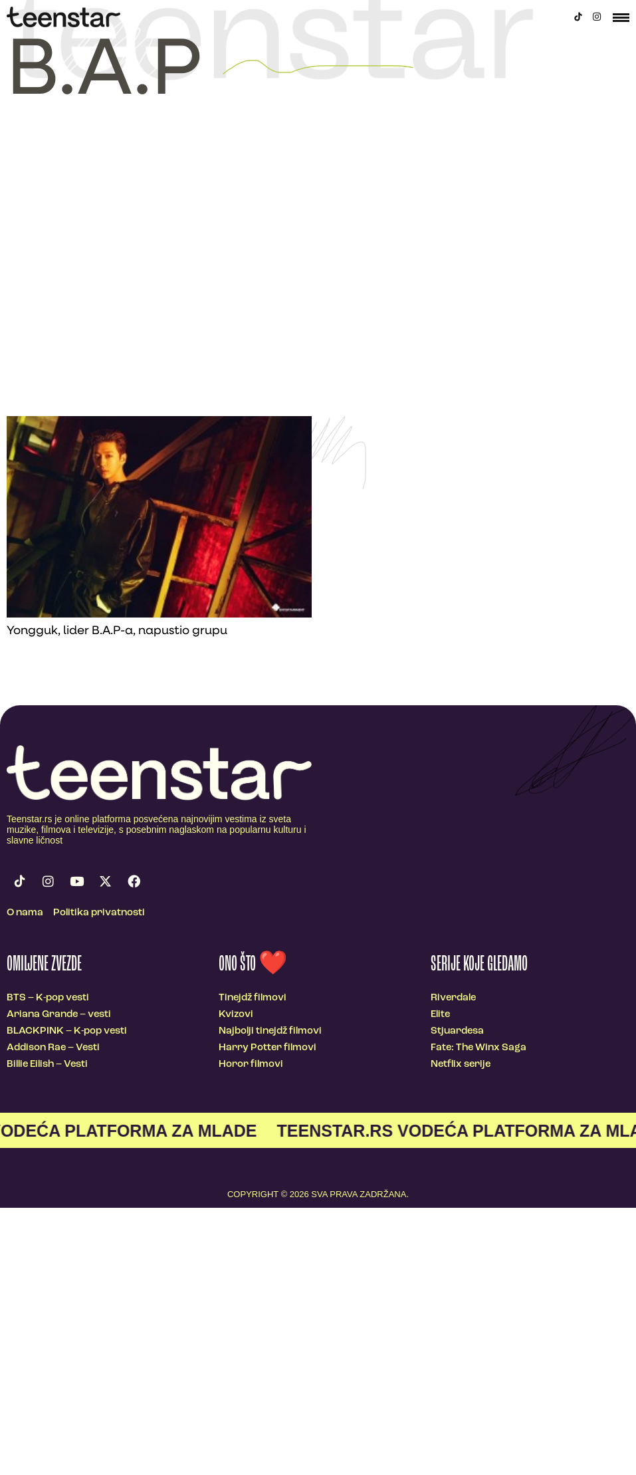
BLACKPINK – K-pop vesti (67, 1031)
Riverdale (453, 998)
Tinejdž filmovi (252, 998)
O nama (25, 913)
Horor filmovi (251, 1065)
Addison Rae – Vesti (53, 1048)
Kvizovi (236, 1015)
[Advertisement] (124, 284)
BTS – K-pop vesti (48, 998)
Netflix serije (460, 1065)
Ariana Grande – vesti (59, 1015)
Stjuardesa (457, 1031)
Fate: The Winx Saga (478, 1048)
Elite (440, 1015)
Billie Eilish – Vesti (47, 1065)
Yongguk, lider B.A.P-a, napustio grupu (117, 631)
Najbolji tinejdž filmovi (270, 1031)
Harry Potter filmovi (267, 1048)
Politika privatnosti (99, 913)
